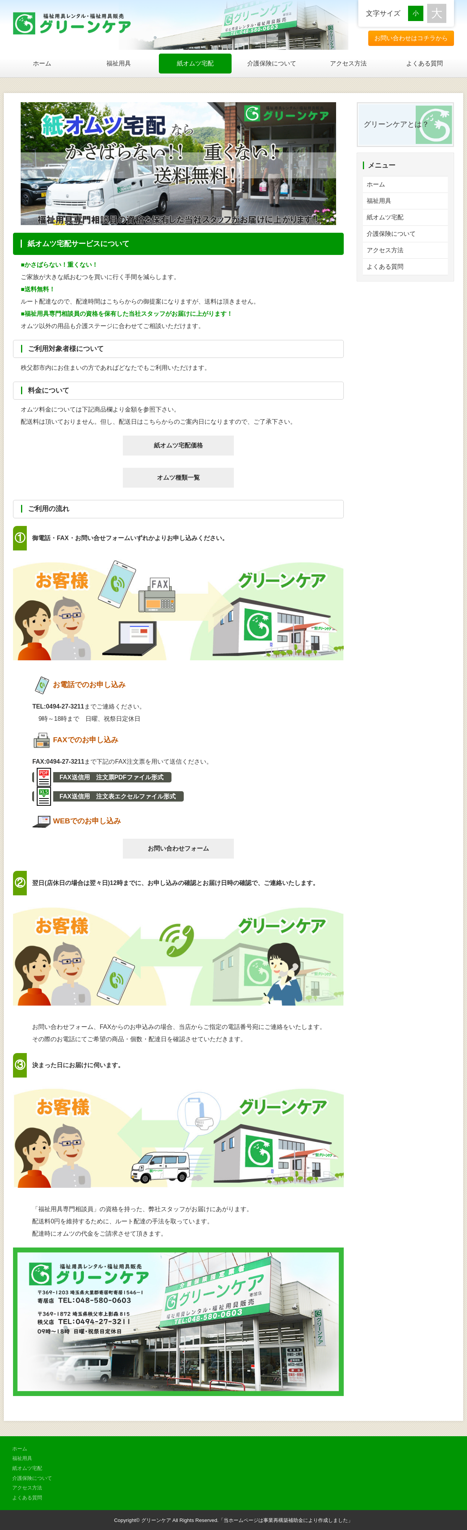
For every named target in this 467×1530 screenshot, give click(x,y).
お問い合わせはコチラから (411, 38)
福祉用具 (118, 63)
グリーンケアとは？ (396, 124)
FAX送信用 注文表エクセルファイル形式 (107, 796)
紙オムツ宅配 (195, 63)
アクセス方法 (348, 63)
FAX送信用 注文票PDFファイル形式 (101, 777)
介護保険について (271, 63)
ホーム (42, 63)
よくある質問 (424, 63)
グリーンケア (156, 1520)
